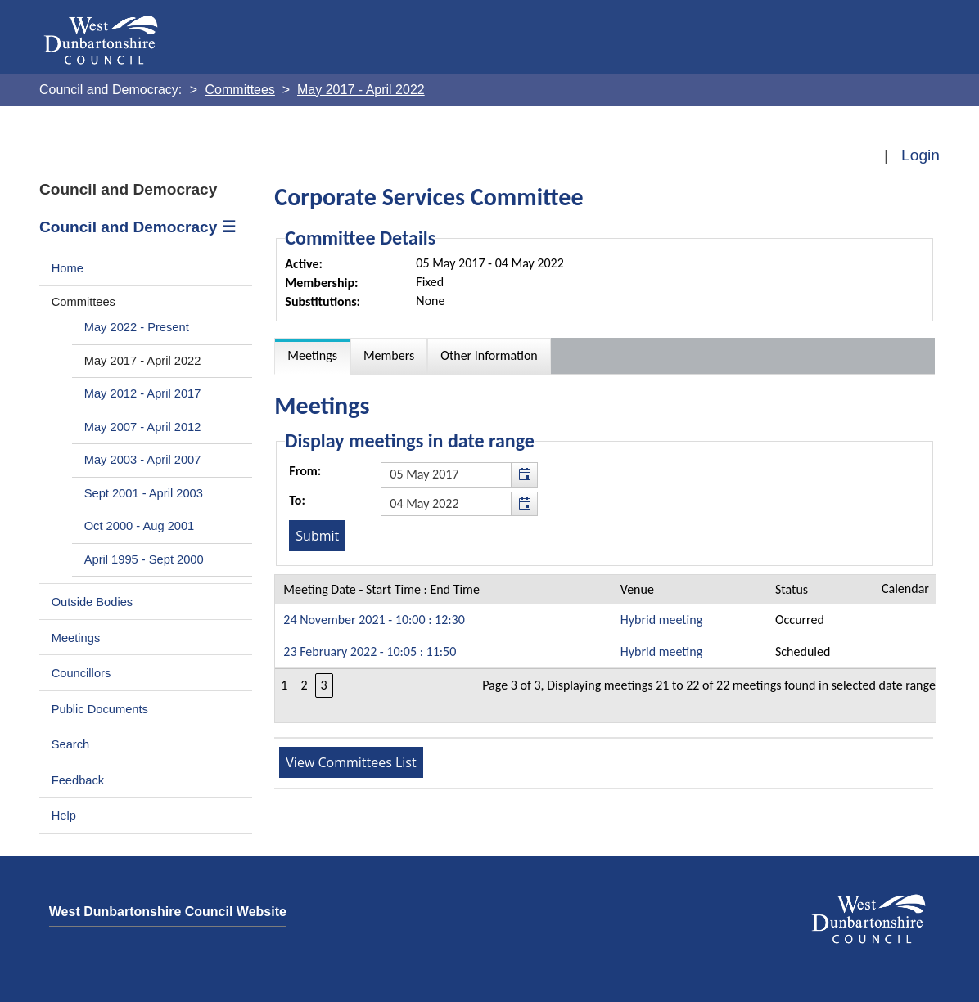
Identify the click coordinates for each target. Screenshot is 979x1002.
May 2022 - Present (136, 327)
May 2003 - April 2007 (142, 459)
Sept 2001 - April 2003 (143, 493)
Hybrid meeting (661, 619)
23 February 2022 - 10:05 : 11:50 (369, 651)
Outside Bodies (92, 602)
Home (67, 268)
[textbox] (459, 474)
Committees (83, 301)
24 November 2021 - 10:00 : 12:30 (373, 619)
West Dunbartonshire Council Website (167, 912)
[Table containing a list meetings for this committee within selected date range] (605, 648)
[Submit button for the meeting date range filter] (317, 535)
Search (71, 744)
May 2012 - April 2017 (142, 393)
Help (64, 815)
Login (920, 155)
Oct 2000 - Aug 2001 (139, 525)
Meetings (76, 638)
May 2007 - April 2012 (142, 427)
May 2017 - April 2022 (142, 360)
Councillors (81, 673)
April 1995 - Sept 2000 (144, 559)
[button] (524, 474)
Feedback (78, 780)
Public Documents (100, 709)
